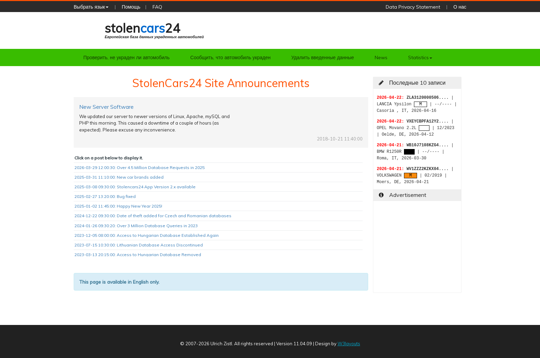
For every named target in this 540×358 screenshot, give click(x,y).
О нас (460, 7)
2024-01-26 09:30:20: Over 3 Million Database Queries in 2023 (136, 225)
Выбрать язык (91, 7)
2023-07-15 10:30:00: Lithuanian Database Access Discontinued (138, 245)
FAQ (157, 7)
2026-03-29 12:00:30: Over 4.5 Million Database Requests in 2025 (139, 167)
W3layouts (349, 343)
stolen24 (154, 29)
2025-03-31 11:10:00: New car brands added (119, 177)
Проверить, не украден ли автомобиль (126, 57)
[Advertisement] (417, 250)
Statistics (420, 57)
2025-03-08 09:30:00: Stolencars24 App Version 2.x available (135, 186)
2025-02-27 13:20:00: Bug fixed (105, 196)
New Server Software (106, 106)
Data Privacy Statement (413, 7)
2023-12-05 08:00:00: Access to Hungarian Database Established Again (146, 235)
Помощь (131, 7)
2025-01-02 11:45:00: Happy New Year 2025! (118, 206)
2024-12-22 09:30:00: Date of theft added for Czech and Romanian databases (152, 215)
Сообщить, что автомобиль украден (230, 57)
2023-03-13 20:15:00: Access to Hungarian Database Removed (137, 254)
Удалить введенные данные (322, 57)
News (381, 57)
